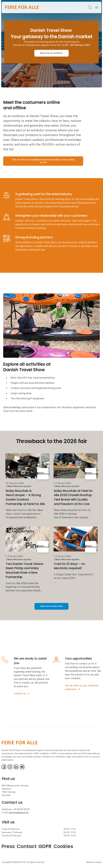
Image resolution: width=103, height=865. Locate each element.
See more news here (51, 606)
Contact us (20, 693)
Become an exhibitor (51, 53)
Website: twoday (93, 862)
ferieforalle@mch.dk (18, 812)
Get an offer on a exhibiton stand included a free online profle (43, 161)
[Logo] (22, 7)
